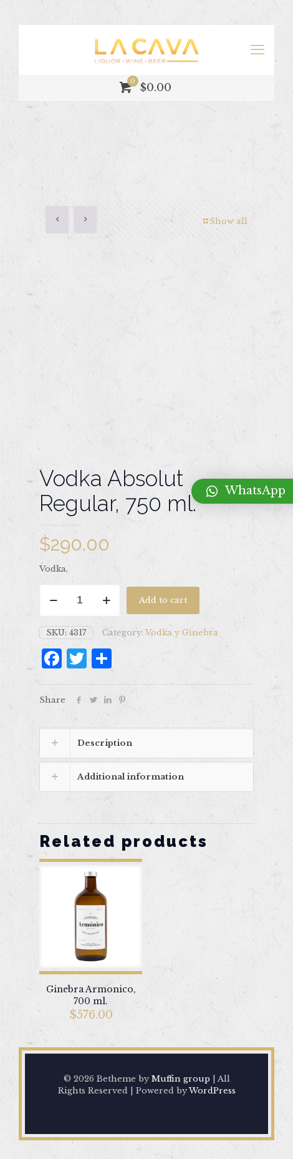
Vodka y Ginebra (181, 632)
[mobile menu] (257, 50)
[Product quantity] (79, 600)
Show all (224, 221)
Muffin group (180, 1078)
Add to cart (163, 600)
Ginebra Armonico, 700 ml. (91, 995)
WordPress (212, 1090)
